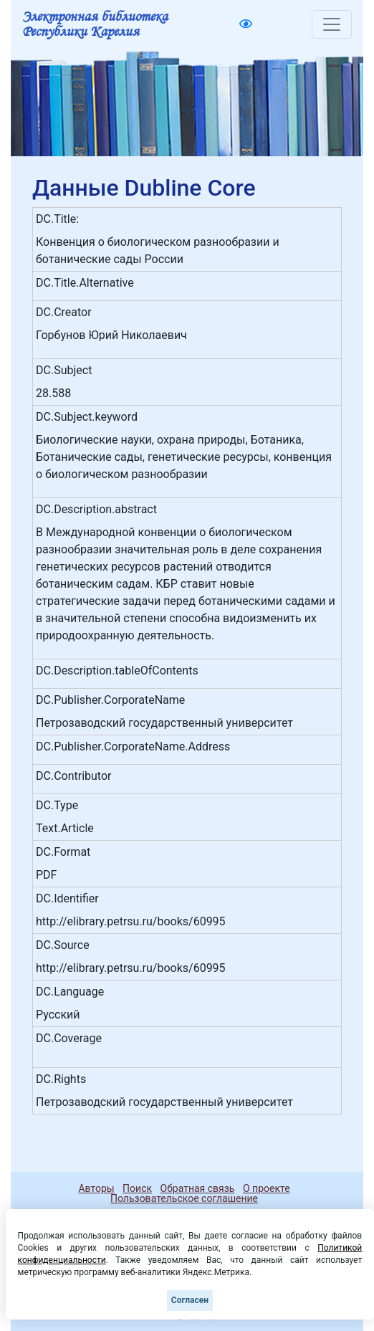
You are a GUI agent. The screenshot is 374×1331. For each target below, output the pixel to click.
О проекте (266, 1188)
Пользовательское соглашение (184, 1198)
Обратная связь (197, 1188)
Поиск (137, 1188)
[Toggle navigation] (332, 24)
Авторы (96, 1188)
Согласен (189, 1300)
